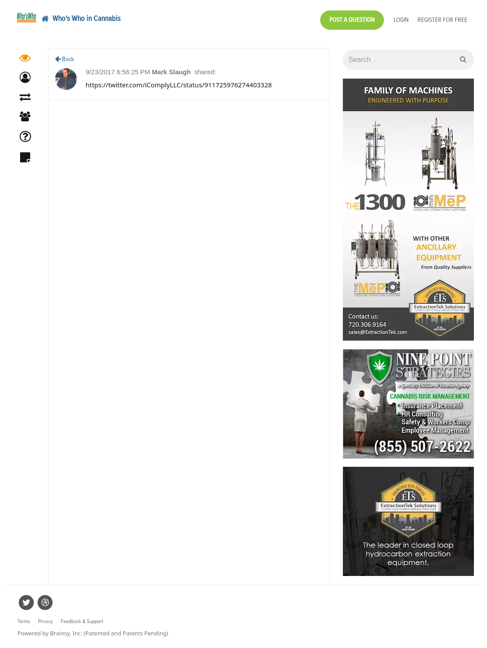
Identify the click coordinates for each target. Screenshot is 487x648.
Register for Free (442, 20)
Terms (23, 621)
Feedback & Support (82, 621)
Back (64, 59)
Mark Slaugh (172, 72)
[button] (25, 77)
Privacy (45, 621)
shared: (205, 72)
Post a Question (352, 20)
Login (401, 20)
